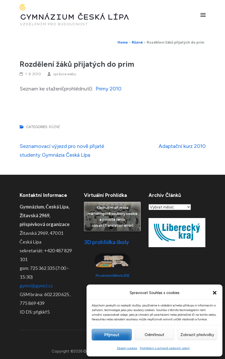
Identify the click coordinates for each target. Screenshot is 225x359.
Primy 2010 (108, 89)
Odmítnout (154, 334)
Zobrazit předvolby (197, 334)
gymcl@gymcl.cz (36, 285)
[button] (214, 292)
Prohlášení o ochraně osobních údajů (165, 348)
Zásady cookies (127, 348)
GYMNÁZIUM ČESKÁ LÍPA (74, 17)
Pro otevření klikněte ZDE (112, 276)
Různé (54, 127)
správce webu (64, 74)
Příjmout (111, 334)
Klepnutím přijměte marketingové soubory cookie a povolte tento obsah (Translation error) (112, 216)
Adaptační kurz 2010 (182, 146)
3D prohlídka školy (106, 242)
